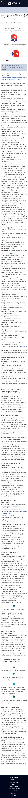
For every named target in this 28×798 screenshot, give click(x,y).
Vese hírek (14, 784)
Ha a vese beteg (14, 782)
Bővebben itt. (15, 254)
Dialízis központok (14, 780)
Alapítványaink (14, 793)
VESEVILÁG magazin (14, 786)
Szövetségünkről (14, 777)
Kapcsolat (14, 795)
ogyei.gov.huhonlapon (13, 506)
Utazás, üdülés (14, 791)
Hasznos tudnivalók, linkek (14, 789)
